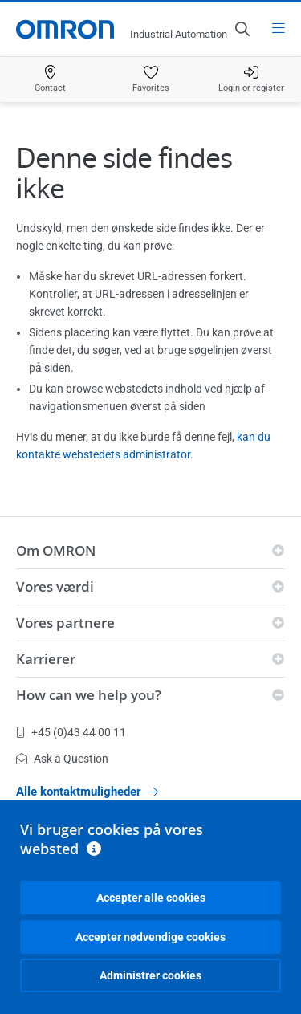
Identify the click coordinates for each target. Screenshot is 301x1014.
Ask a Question (62, 758)
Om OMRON (56, 550)
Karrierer (45, 659)
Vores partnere (65, 622)
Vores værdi (55, 586)
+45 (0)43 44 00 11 (71, 732)
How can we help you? (88, 695)
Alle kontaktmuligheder (87, 791)
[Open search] (241, 29)
